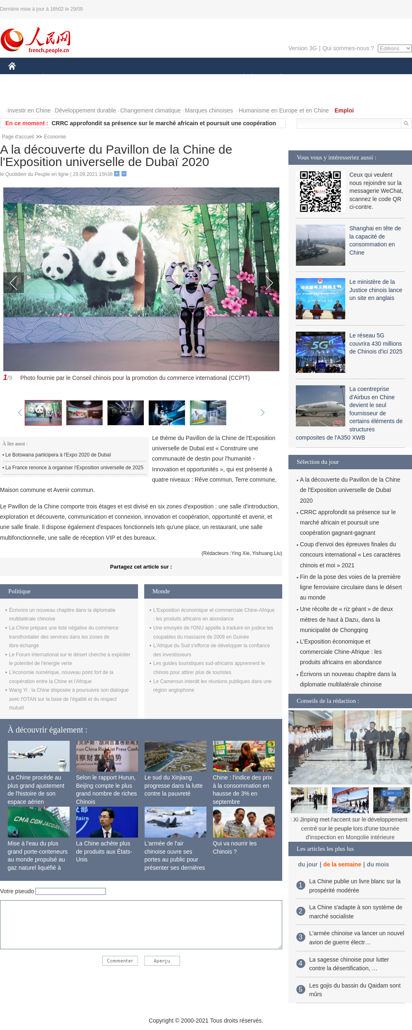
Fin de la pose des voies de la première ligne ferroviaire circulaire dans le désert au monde (351, 587)
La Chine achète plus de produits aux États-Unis (104, 851)
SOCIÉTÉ (240, 77)
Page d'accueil (18, 137)
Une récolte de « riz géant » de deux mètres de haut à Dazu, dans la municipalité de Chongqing (346, 619)
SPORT (310, 77)
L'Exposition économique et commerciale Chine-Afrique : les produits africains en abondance (341, 651)
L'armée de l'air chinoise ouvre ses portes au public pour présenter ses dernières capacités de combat (175, 859)
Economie (55, 137)
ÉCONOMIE (58, 77)
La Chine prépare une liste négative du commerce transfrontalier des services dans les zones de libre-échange (64, 636)
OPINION (383, 77)
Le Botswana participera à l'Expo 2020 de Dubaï (58, 455)
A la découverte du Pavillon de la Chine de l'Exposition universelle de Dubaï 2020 (350, 489)
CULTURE (203, 77)
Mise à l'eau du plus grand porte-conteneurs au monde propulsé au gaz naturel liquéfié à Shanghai (38, 859)
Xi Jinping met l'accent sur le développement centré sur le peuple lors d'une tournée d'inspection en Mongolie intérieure (350, 828)
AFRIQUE (130, 77)
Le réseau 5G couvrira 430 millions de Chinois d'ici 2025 (376, 343)
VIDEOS (58, 94)
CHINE (22, 77)
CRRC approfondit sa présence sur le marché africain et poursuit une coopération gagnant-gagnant (348, 522)
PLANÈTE (276, 77)
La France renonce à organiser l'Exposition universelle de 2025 (74, 468)
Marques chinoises (209, 110)
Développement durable (85, 110)
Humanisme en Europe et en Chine (284, 110)
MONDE (96, 77)
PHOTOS (25, 94)
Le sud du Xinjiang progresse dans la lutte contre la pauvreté (174, 785)
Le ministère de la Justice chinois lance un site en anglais (375, 290)
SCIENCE (166, 77)
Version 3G (302, 48)
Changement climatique (150, 110)
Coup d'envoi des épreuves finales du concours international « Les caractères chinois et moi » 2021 (350, 554)
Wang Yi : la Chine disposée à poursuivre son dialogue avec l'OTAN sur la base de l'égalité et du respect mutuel (69, 699)
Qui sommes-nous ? (348, 48)
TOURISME (345, 77)
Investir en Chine (29, 110)
